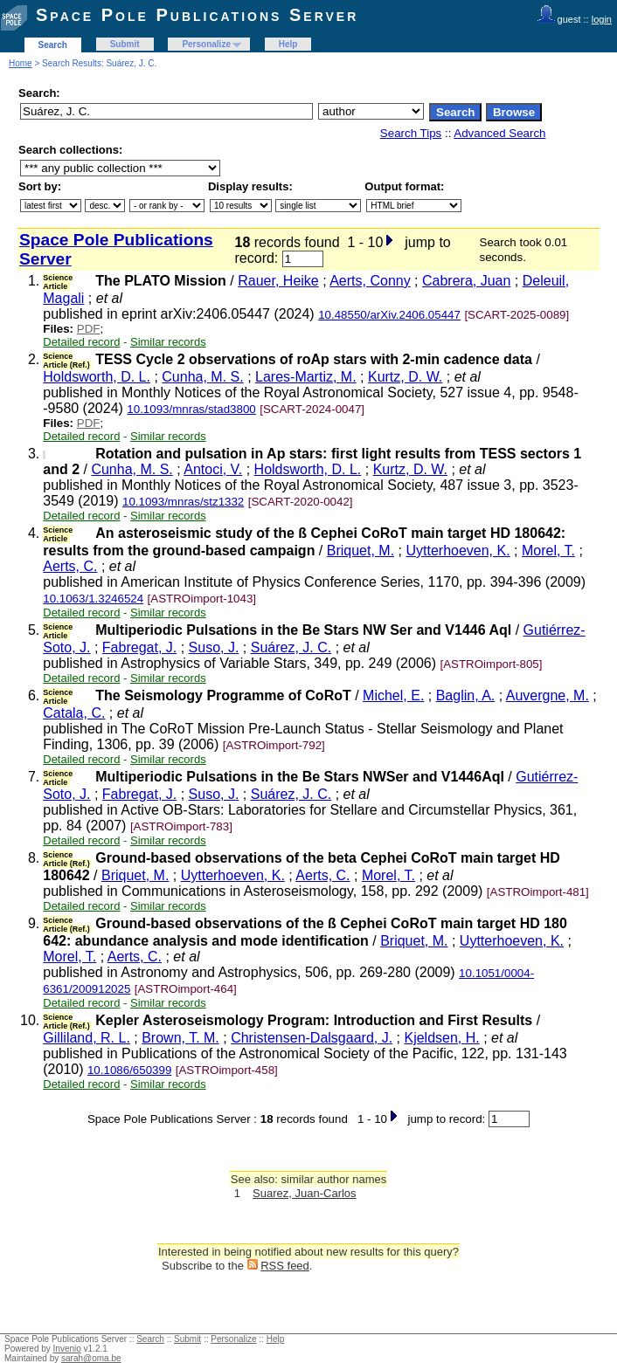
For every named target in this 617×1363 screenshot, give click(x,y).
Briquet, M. (360, 550)
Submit (125, 44)
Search (52, 45)
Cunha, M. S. (202, 376)
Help (288, 44)
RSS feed (284, 1265)
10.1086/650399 (129, 1070)
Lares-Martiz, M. (306, 376)
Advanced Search (499, 133)
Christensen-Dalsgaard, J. (311, 1037)
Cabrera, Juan (466, 280)
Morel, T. (548, 550)
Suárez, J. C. (291, 647)
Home (20, 63)
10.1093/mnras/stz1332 (183, 501)
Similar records (168, 341)
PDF (89, 328)
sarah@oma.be (91, 1358)
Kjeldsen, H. (441, 1037)
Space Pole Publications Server (197, 14)
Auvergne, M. (547, 695)
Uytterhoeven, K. (458, 550)
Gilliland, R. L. (86, 1037)
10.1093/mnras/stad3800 (191, 409)
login (602, 19)
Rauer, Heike (278, 280)
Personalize (206, 44)
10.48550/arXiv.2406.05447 (389, 314)
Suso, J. (214, 647)
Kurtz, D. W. (405, 376)
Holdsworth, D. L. (96, 376)
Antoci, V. (213, 469)
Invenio (67, 1348)
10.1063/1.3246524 (93, 598)
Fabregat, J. (139, 647)
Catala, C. (74, 713)
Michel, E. (393, 695)
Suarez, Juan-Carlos (305, 1193)
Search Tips (410, 133)
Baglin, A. (466, 695)
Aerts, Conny (369, 280)
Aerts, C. (70, 566)
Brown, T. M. (180, 1037)
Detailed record (81, 341)
